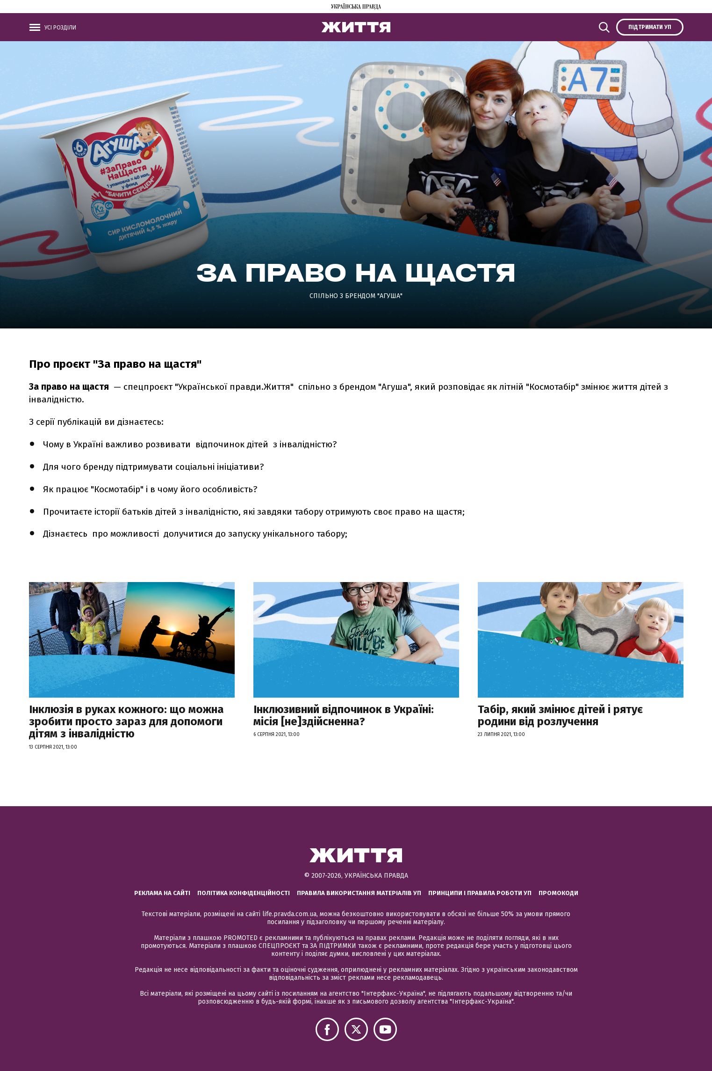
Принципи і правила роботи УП (480, 892)
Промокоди (558, 892)
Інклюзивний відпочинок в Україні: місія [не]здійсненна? (343, 715)
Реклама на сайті (162, 892)
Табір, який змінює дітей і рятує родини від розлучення (560, 715)
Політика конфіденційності (243, 892)
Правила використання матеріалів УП (359, 892)
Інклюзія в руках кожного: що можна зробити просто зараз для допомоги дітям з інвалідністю (126, 722)
